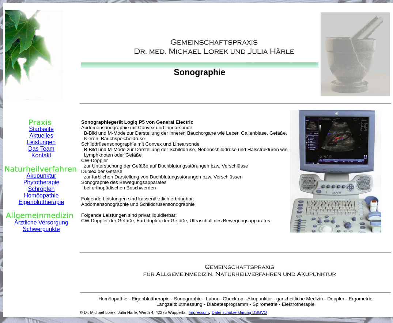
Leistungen (41, 142)
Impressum (199, 312)
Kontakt (41, 155)
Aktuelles (41, 135)
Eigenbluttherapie (41, 202)
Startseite (41, 129)
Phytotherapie (41, 182)
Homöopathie (41, 195)
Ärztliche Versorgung (41, 222)
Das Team (41, 149)
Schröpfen (41, 189)
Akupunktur (41, 176)
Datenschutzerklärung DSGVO (239, 312)
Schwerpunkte (41, 229)
